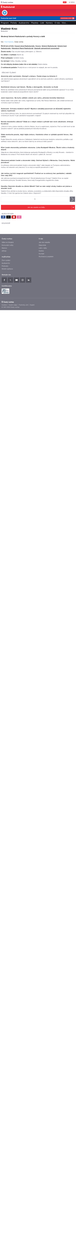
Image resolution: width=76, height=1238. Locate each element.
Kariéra (41, 806)
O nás (57, 23)
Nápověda (42, 800)
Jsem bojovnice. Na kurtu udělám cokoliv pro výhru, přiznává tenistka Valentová (32, 299)
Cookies (4, 860)
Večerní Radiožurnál (49, 122)
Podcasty (5, 821)
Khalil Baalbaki (8, 118)
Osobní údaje (13, 860)
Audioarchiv (24, 23)
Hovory (38, 122)
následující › (72, 692)
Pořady (14, 23)
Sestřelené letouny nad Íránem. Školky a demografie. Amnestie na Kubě (29, 246)
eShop (4, 806)
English (32, 860)
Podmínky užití (23, 860)
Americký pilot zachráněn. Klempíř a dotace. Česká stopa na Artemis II (29, 194)
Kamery (49, 23)
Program (5, 23)
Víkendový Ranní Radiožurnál (22, 124)
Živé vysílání (6, 815)
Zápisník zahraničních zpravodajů (46, 124)
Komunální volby (7, 800)
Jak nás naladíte (44, 797)
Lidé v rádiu (43, 803)
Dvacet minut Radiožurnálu (25, 122)
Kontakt (41, 809)
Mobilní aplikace (7, 824)
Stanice (4, 803)
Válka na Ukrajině (8, 797)
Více (64, 23)
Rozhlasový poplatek (46, 812)
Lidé (42, 23)
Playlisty (34, 23)
